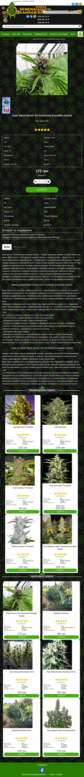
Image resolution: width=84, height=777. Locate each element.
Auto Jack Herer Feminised (60, 486)
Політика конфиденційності (34, 774)
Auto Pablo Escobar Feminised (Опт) (61, 672)
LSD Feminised (60, 427)
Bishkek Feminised (61, 613)
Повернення (41, 34)
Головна (5, 34)
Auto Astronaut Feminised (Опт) (21, 672)
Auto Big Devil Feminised (23, 427)
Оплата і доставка (59, 34)
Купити (42, 189)
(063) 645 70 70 (43, 19)
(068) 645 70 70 (43, 22)
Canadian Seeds (24, 39)
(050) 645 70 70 (43, 16)
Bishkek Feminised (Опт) (21, 730)
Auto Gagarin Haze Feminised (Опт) (61, 730)
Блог (72, 34)
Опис (7, 247)
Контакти (27, 34)
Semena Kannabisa (9, 39)
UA (70, 11)
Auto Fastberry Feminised (23, 488)
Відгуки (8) (19, 247)
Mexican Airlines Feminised (22, 546)
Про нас (16, 34)
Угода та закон (55, 774)
